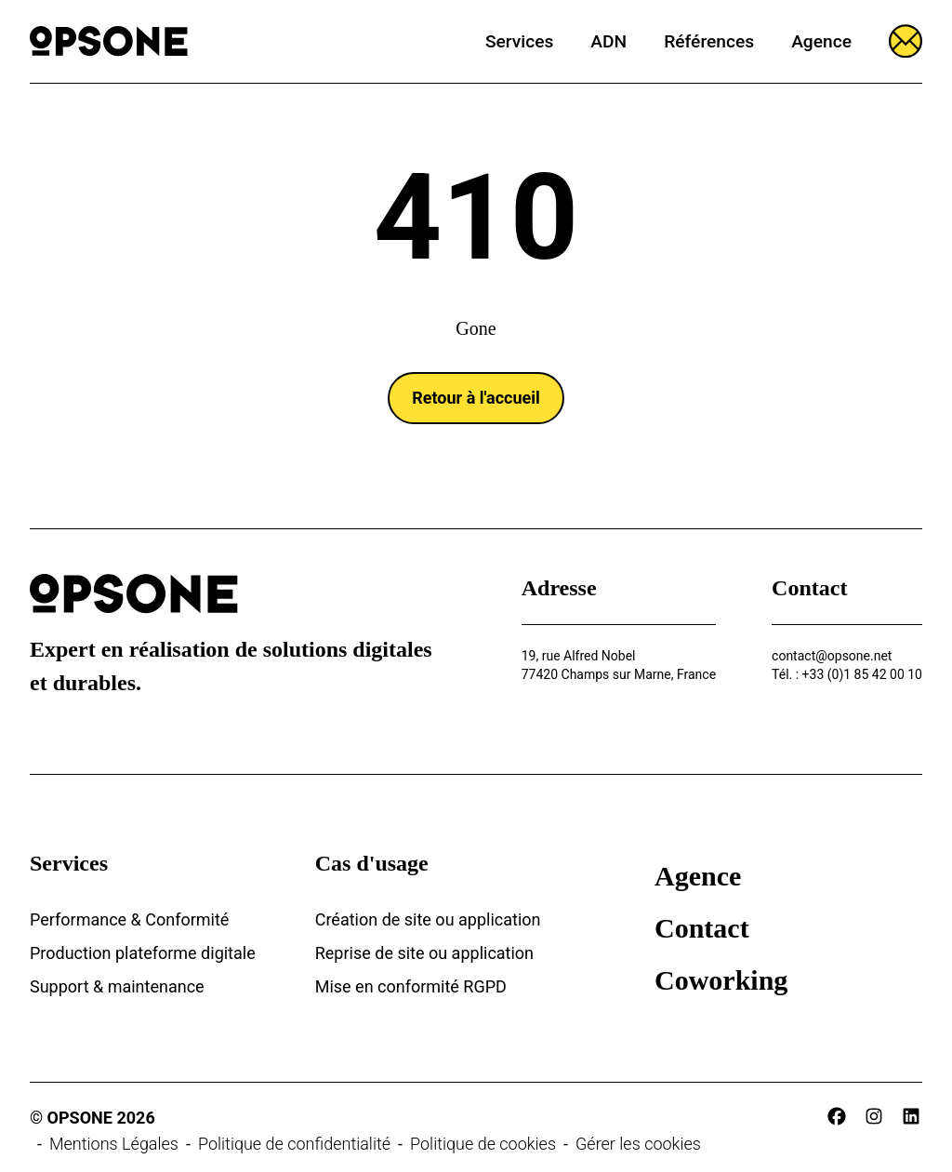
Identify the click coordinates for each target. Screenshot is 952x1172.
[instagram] (874, 1116)
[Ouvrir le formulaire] (905, 41)
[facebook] (837, 1116)
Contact (701, 927)
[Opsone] (109, 41)
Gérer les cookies (638, 1143)
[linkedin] (911, 1116)
